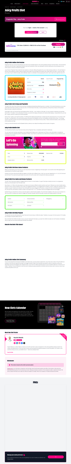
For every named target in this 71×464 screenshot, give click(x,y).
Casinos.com (10, 369)
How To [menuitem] (46, 3)
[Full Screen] (62, 40)
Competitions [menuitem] (51, 3)
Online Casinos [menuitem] (17, 3)
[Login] (68, 1)
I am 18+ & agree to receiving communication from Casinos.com (50, 146)
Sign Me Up (60, 143)
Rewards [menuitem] (58, 3)
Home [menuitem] (12, 3)
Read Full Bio (10, 353)
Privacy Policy (10, 459)
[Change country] (62, 1)
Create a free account (31, 32)
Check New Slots (10, 322)
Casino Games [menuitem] (26, 3)
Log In (43, 32)
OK (55, 456)
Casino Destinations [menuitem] (35, 3)
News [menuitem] (42, 3)
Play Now (56, 45)
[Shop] (59, 1)
